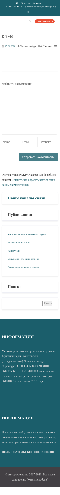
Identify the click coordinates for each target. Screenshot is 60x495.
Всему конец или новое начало (23, 267)
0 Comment (46, 46)
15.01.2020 (10, 46)
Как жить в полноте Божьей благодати (27, 234)
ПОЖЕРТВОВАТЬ (45, 21)
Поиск (48, 303)
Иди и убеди (14, 250)
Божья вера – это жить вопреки (23, 259)
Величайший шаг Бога (19, 242)
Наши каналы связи (26, 198)
